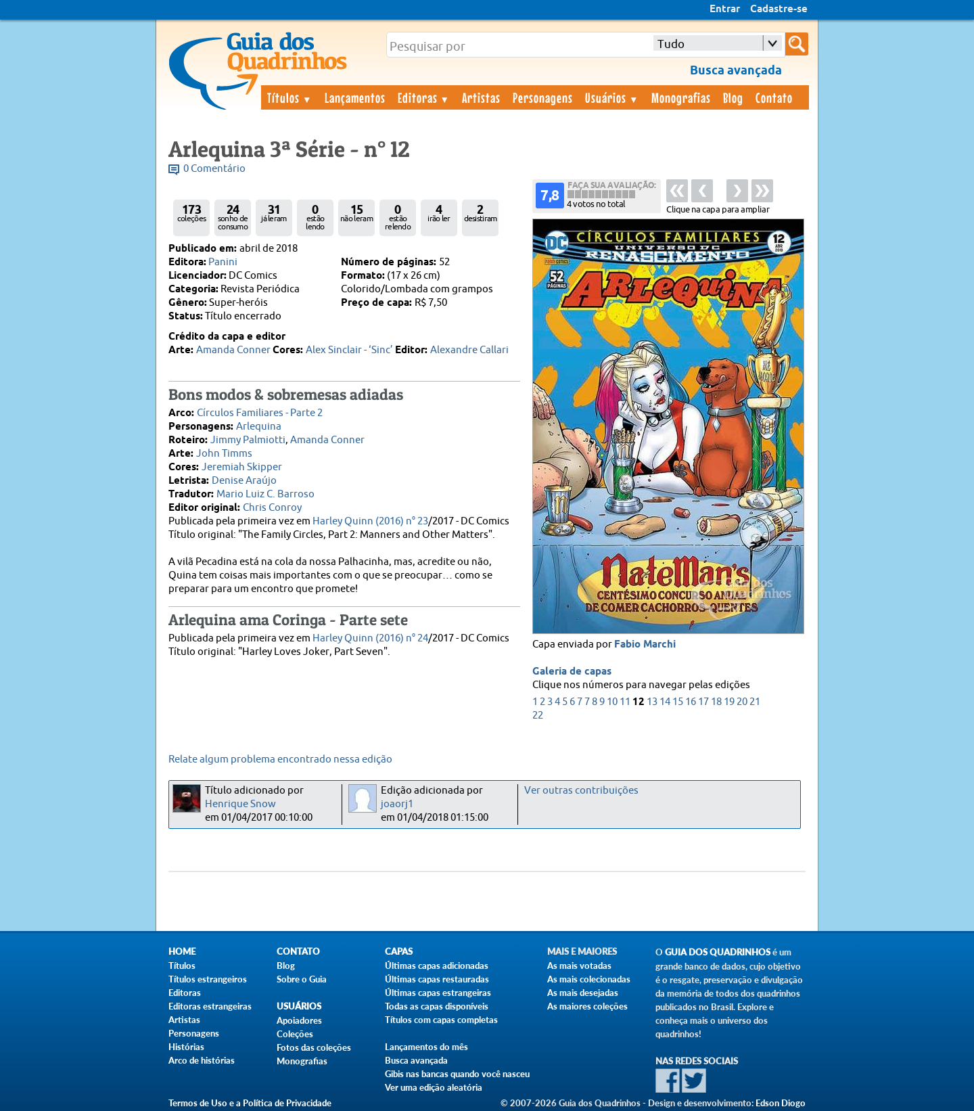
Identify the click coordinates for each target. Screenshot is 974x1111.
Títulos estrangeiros (207, 979)
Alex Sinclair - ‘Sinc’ (349, 350)
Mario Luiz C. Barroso (265, 494)
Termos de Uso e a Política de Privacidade (249, 1102)
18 (716, 702)
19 (729, 702)
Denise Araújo (244, 480)
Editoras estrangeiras (210, 1006)
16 (690, 702)
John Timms (224, 453)
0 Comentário (214, 168)
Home (181, 952)
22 (537, 715)
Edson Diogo (781, 1102)
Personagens (543, 97)
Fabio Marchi (645, 645)
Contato (774, 97)
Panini (222, 262)
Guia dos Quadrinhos (717, 952)
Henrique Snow (240, 804)
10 (612, 702)
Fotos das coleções (314, 1047)
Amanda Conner (233, 350)
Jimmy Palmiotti (247, 440)
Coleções (295, 1033)
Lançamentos (355, 97)
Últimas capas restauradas (437, 979)
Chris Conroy (272, 507)
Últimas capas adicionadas (436, 965)
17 (703, 702)
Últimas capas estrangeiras (438, 992)
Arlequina (258, 426)
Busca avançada (416, 1060)
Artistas (481, 97)
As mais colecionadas (588, 979)
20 (742, 702)
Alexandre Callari (469, 350)
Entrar (725, 9)
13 (652, 702)
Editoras (424, 97)
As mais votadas (579, 965)
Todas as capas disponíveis (436, 1006)
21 (754, 702)
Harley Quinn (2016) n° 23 (370, 521)
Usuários (612, 97)
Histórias (186, 1046)
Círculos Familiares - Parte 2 (260, 413)
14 (664, 702)
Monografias (681, 97)
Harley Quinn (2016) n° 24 (370, 638)
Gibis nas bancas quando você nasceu (457, 1073)
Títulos (289, 97)
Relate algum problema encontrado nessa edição (280, 759)
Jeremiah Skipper (242, 467)
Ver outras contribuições (581, 790)
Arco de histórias (201, 1060)
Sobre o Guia (302, 979)
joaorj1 (397, 804)
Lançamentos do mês (426, 1046)
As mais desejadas (582, 992)
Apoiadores (299, 1020)
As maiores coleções (587, 1006)
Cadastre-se (779, 9)
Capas (399, 952)
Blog (733, 97)
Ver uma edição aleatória (433, 1087)
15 (677, 702)
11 (625, 702)
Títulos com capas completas (441, 1019)
